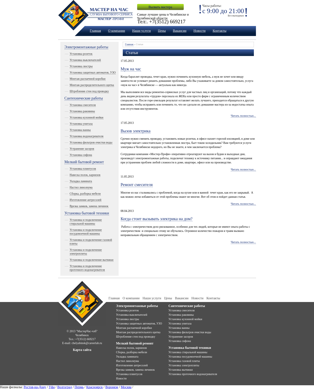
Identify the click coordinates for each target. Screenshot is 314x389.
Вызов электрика (136, 131)
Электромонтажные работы (86, 47)
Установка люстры (81, 66)
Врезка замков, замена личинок (89, 206)
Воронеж (111, 387)
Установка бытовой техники (87, 213)
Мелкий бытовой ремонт (84, 162)
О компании (116, 30)
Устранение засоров (82, 148)
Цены (162, 30)
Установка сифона (81, 155)
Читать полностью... (243, 115)
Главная (95, 30)
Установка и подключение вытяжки (92, 259)
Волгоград (64, 387)
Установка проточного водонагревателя (193, 374)
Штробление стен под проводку (89, 91)
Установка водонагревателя (86, 136)
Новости (200, 30)
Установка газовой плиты (184, 361)
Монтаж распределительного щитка (92, 85)
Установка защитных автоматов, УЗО (93, 72)
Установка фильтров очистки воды (91, 142)
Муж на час (131, 69)
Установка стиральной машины (188, 352)
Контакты (219, 30)
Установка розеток (81, 53)
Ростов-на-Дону (35, 387)
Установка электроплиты (184, 365)
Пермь (79, 387)
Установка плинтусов (83, 168)
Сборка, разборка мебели (85, 193)
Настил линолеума (81, 187)
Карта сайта (82, 350)
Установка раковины (82, 111)
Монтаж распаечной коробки (87, 78)
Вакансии (179, 30)
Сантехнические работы (84, 98)
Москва (126, 387)
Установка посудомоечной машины (190, 356)
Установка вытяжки (181, 369)
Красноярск (94, 387)
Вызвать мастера (160, 7)
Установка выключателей (85, 60)
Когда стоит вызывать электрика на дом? (156, 218)
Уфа (52, 387)
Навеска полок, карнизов (85, 174)
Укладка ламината (81, 181)
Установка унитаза (81, 123)
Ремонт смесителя (137, 184)
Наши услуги (141, 30)
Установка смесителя (83, 105)
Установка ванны (80, 130)
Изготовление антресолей (85, 199)
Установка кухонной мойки (86, 117)
